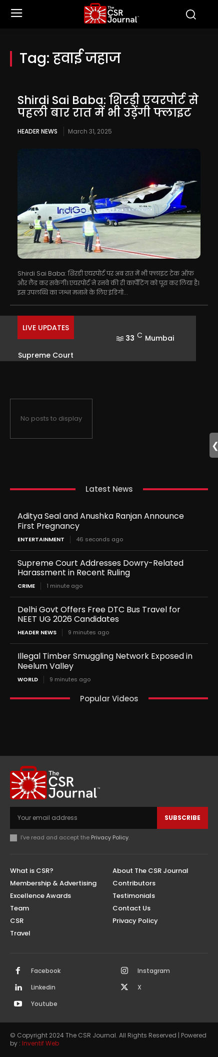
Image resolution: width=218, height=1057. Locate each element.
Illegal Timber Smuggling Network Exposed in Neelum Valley (105, 660)
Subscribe (182, 817)
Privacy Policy (109, 837)
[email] (83, 818)
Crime (26, 586)
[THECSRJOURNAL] (111, 13)
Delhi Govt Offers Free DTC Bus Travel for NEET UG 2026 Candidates (99, 614)
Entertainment (41, 539)
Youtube (44, 1004)
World (28, 679)
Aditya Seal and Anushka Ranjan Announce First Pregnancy (101, 520)
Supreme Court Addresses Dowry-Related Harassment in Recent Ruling (101, 567)
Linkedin (43, 987)
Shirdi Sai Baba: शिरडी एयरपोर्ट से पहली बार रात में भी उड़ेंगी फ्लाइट (108, 106)
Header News (38, 131)
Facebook (45, 971)
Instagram (154, 971)
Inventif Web (40, 1043)
